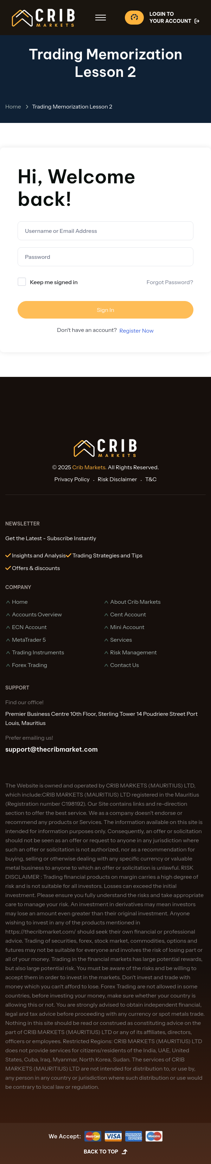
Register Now (136, 330)
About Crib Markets (135, 601)
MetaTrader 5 (29, 639)
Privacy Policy (72, 479)
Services (121, 639)
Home (13, 106)
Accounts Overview (37, 614)
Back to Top (105, 1152)
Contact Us (124, 664)
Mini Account (127, 626)
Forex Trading (29, 664)
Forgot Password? (170, 282)
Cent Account (128, 614)
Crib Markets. (89, 467)
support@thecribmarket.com (51, 749)
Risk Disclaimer (117, 479)
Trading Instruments (38, 652)
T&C (151, 479)
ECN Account (29, 626)
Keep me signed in (54, 282)
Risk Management (133, 652)
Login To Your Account (174, 18)
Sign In (105, 309)
